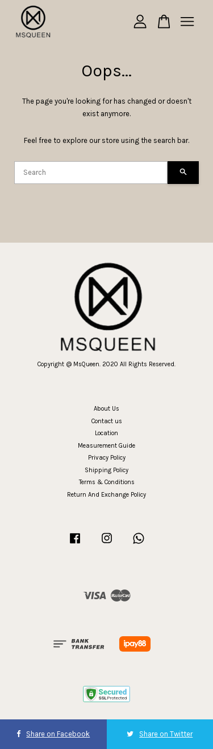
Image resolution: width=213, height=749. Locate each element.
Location (106, 433)
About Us (106, 408)
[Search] (91, 172)
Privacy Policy (107, 457)
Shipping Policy (106, 470)
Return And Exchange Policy (106, 494)
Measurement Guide (106, 445)
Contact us (106, 421)
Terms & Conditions (107, 482)
